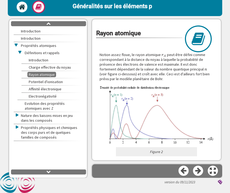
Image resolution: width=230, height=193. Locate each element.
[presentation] (164, 54)
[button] (156, 115)
